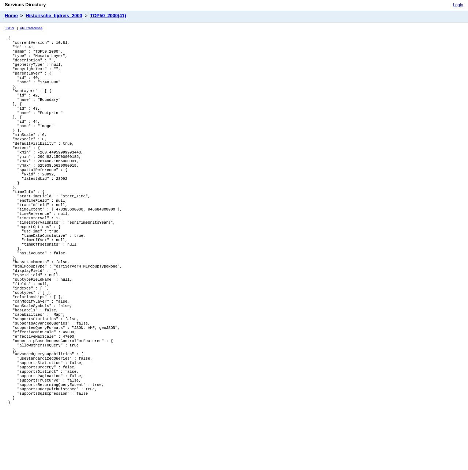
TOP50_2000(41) (108, 15)
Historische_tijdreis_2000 (54, 15)
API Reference (31, 28)
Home (11, 15)
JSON (9, 28)
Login (458, 5)
